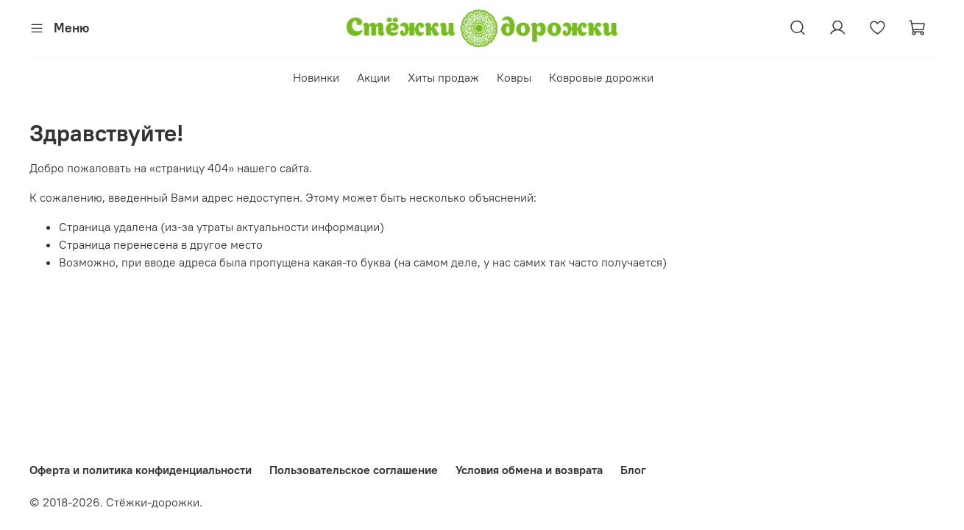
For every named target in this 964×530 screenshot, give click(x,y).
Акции (373, 77)
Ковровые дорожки (601, 77)
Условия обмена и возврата (529, 469)
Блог (633, 469)
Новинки (316, 77)
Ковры (514, 77)
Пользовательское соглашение (353, 469)
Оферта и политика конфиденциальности (140, 469)
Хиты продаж (443, 77)
